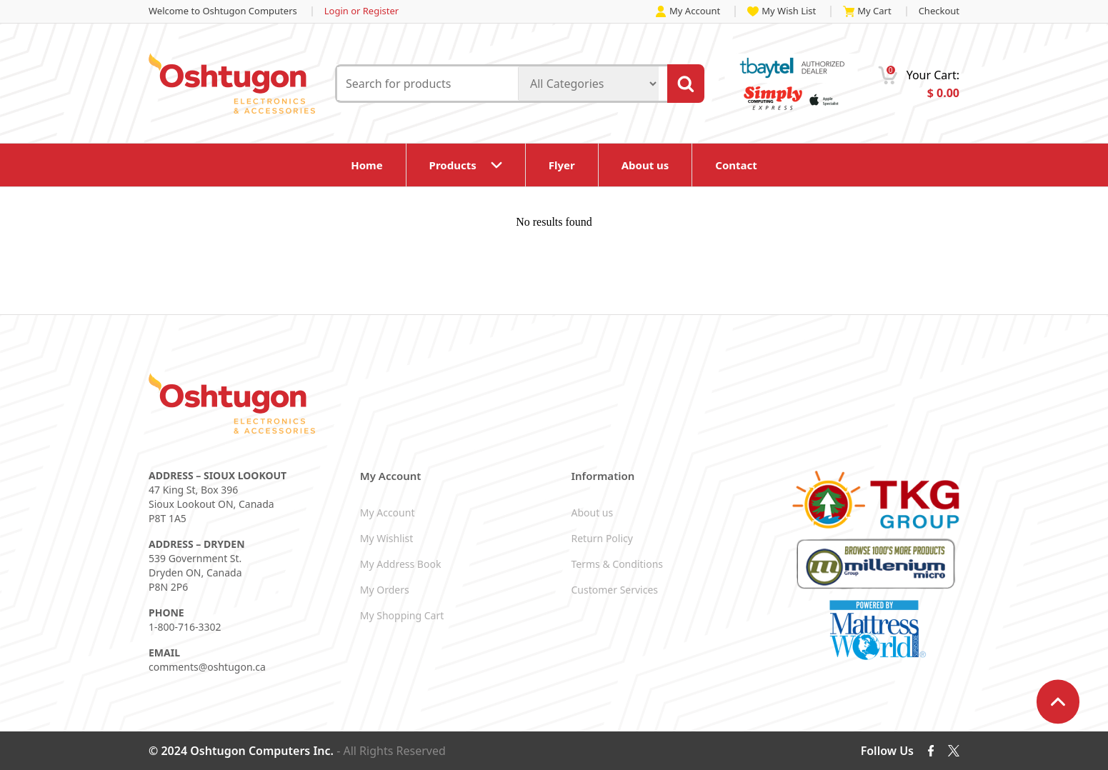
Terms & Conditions (618, 564)
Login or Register (361, 11)
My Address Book (400, 564)
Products (452, 165)
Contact (736, 165)
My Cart (867, 11)
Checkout (939, 10)
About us (645, 165)
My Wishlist (386, 538)
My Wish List (781, 11)
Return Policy (602, 538)
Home (366, 165)
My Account (687, 11)
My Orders (384, 589)
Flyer (562, 165)
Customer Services (615, 589)
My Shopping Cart (402, 615)
